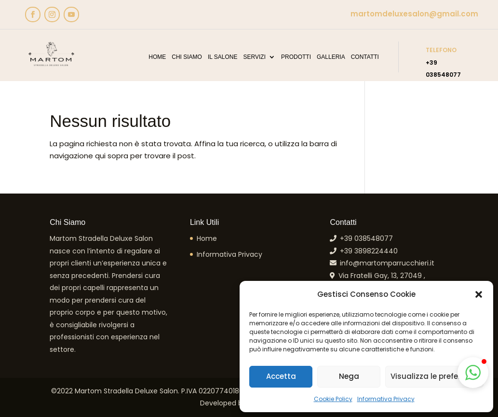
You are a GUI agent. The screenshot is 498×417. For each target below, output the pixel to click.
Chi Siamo (187, 57)
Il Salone (223, 57)
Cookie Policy (333, 399)
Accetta (281, 376)
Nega (349, 376)
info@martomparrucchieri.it (385, 263)
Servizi (254, 57)
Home (157, 57)
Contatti (365, 57)
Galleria (331, 57)
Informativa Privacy (386, 399)
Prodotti (296, 57)
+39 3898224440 (367, 251)
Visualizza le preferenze (434, 376)
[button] (479, 294)
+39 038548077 (364, 238)
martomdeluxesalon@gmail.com (414, 14)
